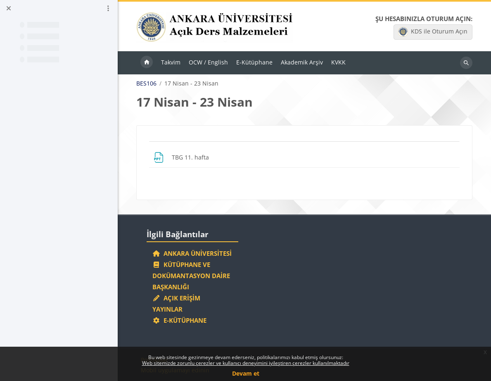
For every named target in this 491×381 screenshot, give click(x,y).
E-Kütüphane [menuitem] (254, 62)
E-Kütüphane (179, 320)
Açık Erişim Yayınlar (176, 303)
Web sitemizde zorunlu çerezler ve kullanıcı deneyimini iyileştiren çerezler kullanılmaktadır (245, 363)
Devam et (245, 373)
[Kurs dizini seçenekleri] (108, 8)
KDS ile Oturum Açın (432, 32)
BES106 (146, 83)
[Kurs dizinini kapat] (8, 8)
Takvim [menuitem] (170, 62)
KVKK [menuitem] (338, 62)
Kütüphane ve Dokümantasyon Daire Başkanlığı (191, 275)
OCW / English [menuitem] (208, 62)
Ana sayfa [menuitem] (146, 62)
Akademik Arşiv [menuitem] (302, 62)
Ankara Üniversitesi (192, 253)
